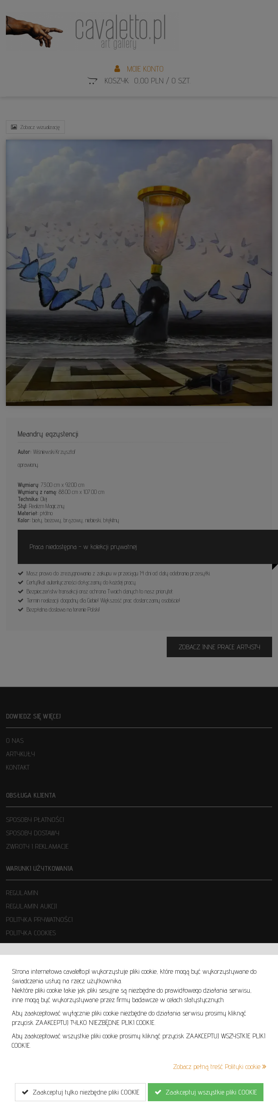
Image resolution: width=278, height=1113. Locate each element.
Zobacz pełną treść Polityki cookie (219, 1066)
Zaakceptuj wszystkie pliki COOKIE (206, 1092)
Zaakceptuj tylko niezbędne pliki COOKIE (80, 1092)
